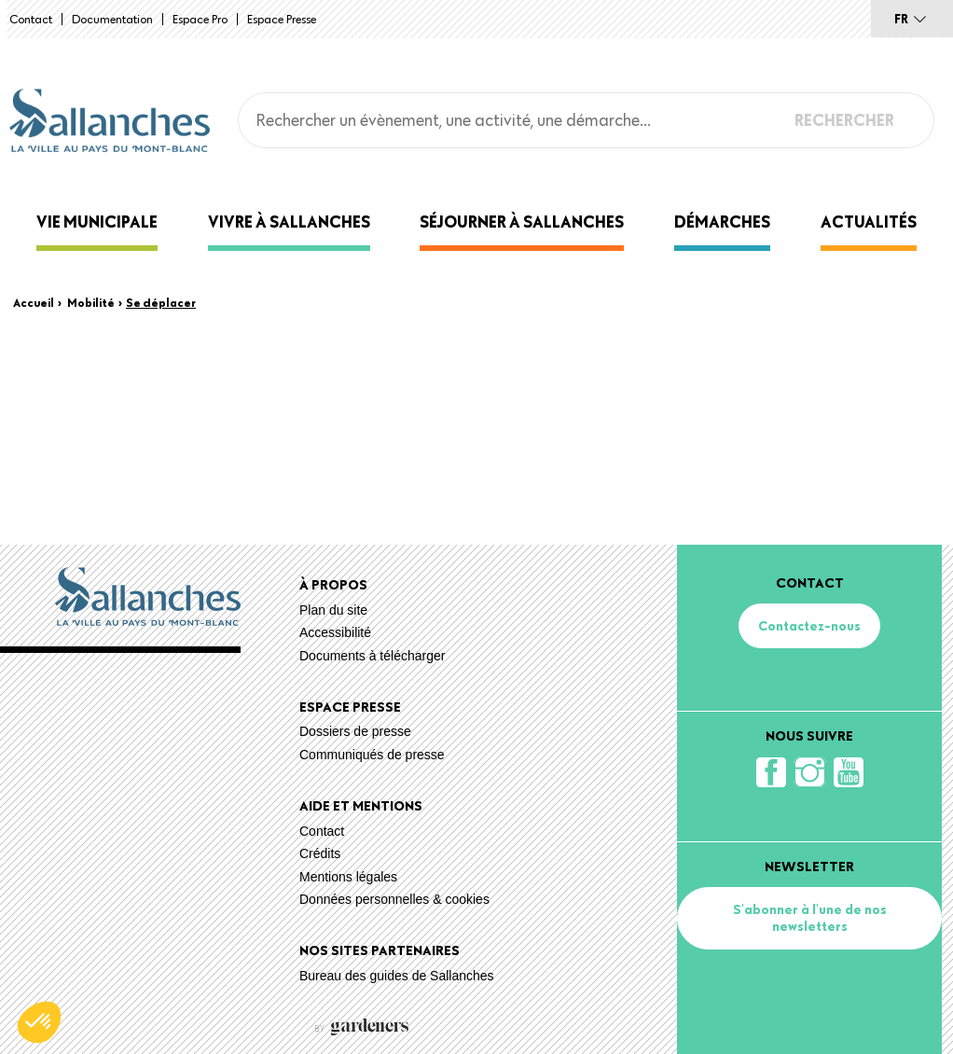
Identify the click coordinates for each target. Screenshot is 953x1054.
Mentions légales (348, 876)
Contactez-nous (809, 625)
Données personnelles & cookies (394, 899)
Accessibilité (335, 632)
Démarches (722, 221)
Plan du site (333, 610)
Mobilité (91, 302)
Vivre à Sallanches (289, 221)
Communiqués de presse (372, 754)
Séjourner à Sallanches (522, 221)
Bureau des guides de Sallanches (396, 975)
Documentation (112, 18)
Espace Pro (200, 18)
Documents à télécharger (372, 655)
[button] (39, 1022)
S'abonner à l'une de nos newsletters (810, 918)
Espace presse (281, 18)
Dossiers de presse (355, 731)
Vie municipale (97, 221)
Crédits (319, 853)
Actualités (869, 221)
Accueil (33, 302)
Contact (30, 18)
